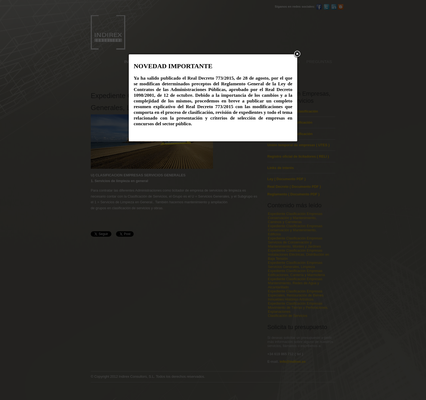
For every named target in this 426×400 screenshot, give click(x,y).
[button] (297, 54)
